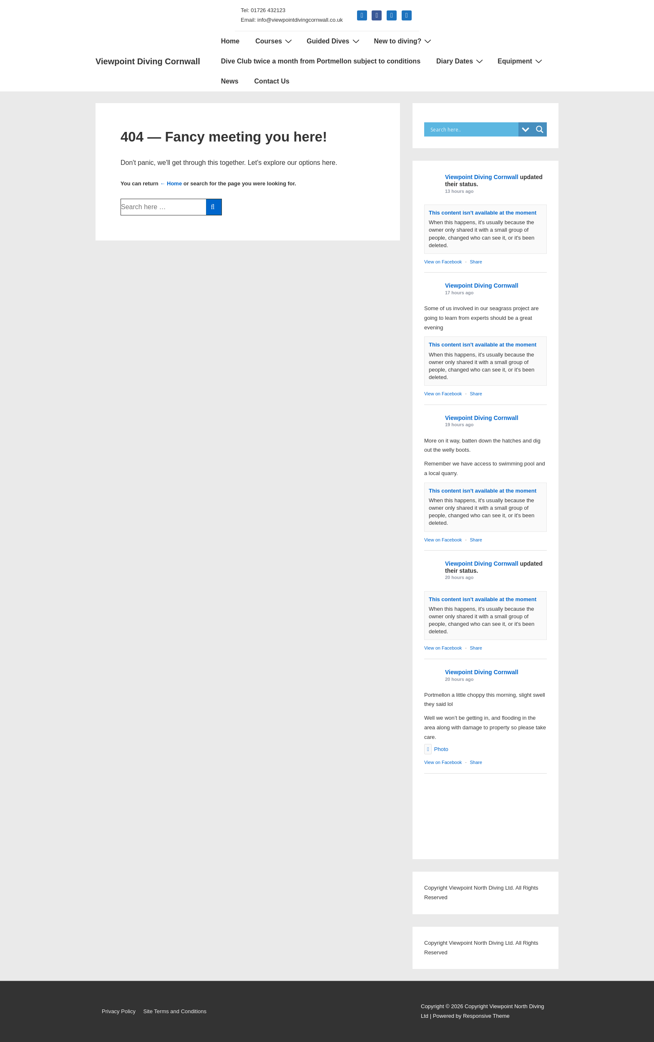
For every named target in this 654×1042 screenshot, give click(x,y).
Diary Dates (460, 61)
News (230, 81)
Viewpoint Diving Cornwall (148, 61)
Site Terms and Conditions (175, 1011)
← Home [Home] (171, 183)
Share (476, 261)
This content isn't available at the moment (482, 213)
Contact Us (271, 81)
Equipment (521, 61)
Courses (274, 41)
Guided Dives (334, 41)
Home (230, 41)
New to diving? (404, 41)
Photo (436, 749)
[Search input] (473, 129)
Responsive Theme (486, 1016)
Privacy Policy (119, 1011)
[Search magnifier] (540, 129)
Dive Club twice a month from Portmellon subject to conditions (320, 61)
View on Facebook (443, 261)
